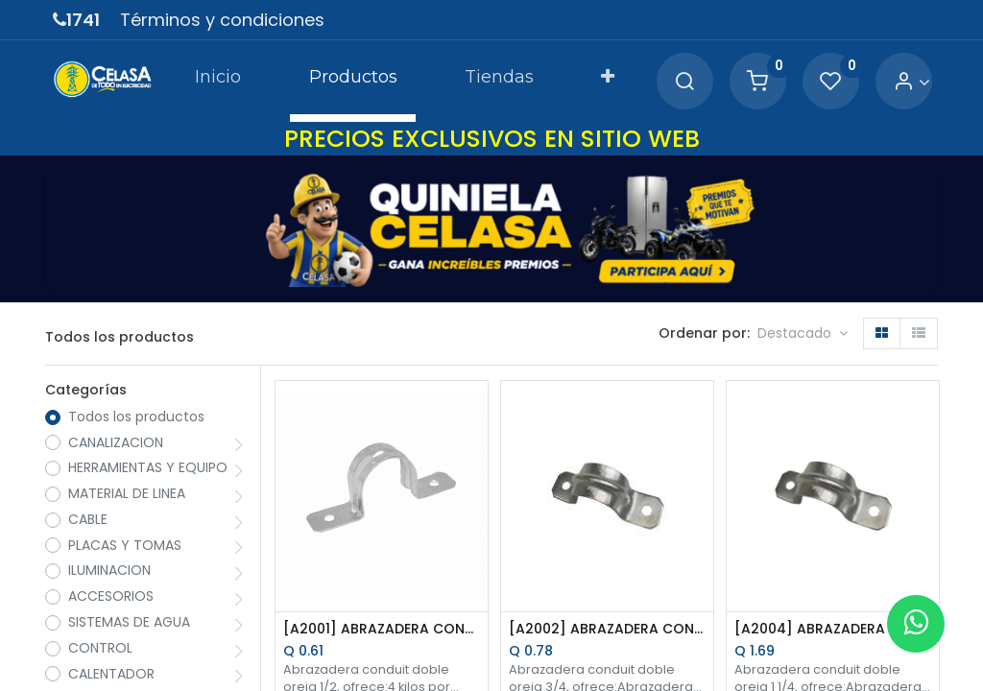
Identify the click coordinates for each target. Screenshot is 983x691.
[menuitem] (218, 80)
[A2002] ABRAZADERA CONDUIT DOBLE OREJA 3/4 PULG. (607, 629)
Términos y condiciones (222, 20)
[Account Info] (911, 82)
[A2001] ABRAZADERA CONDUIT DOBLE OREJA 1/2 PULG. (381, 629)
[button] (608, 80)
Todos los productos (136, 417)
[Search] (684, 82)
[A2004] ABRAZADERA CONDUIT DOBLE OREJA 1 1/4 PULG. (832, 629)
